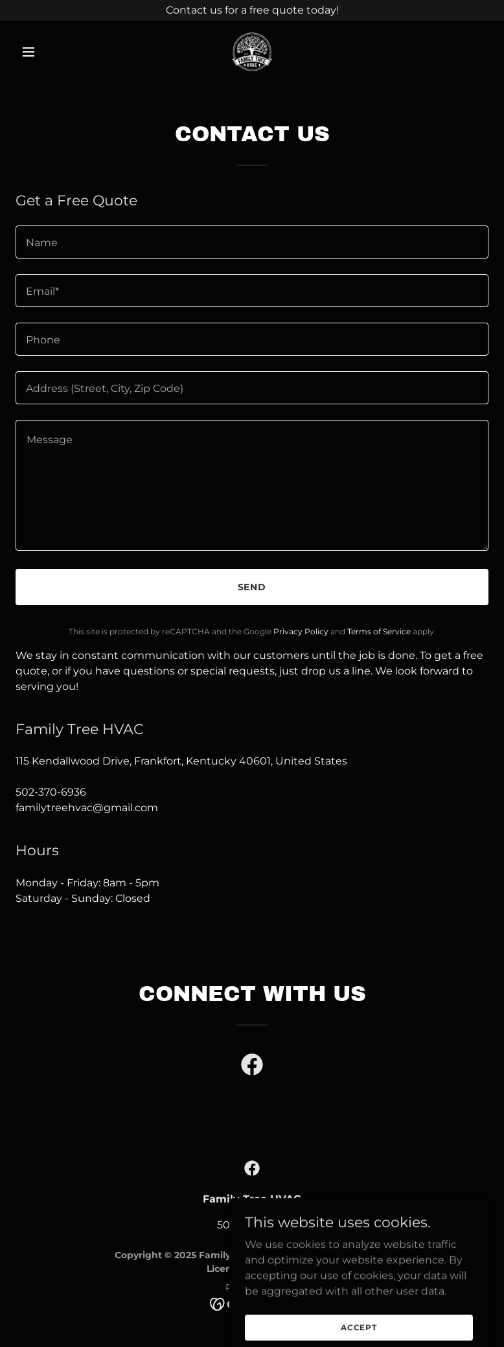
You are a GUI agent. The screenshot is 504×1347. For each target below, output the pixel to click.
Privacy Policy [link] (300, 631)
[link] (252, 52)
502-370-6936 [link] (51, 792)
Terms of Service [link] (379, 631)
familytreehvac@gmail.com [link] (87, 807)
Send (252, 587)
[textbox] (252, 242)
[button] (51, 52)
